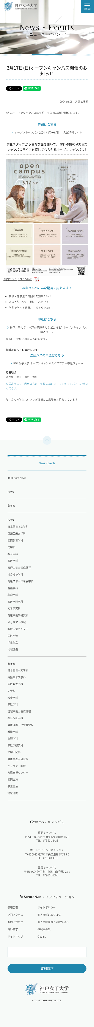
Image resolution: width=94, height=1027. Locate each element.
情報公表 (13, 907)
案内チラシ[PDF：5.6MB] (45, 277)
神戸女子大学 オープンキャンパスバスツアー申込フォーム (48, 363)
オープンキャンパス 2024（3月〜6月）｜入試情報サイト (48, 132)
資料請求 (47, 968)
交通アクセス (15, 915)
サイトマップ (15, 937)
